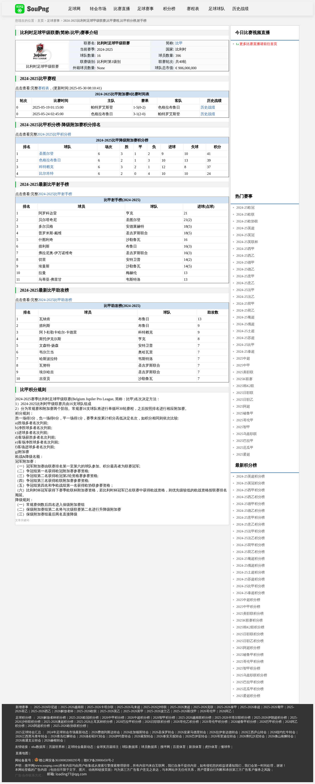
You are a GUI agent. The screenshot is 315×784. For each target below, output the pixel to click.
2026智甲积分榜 (164, 717)
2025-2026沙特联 (155, 707)
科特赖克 (46, 167)
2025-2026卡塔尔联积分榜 (233, 717)
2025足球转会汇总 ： (31, 732)
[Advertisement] (265, 120)
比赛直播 (122, 8)
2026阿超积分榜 (39, 726)
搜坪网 (165, 747)
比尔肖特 (46, 173)
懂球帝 (225, 747)
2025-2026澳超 (180, 707)
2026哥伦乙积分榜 (186, 721)
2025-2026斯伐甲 (185, 711)
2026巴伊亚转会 (196, 736)
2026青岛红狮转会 (63, 736)
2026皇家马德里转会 (191, 732)
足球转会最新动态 (80, 747)
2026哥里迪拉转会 (223, 736)
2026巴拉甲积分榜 (128, 721)
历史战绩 (240, 8)
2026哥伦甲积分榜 (215, 721)
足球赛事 (145, 8)
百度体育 (179, 747)
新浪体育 (195, 747)
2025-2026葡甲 (273, 707)
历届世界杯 (57, 747)
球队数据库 (130, 747)
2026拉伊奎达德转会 (223, 732)
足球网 (74, 8)
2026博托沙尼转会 (252, 736)
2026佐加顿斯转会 (136, 732)
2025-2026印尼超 (45, 707)
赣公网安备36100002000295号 (58, 760)
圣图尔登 (46, 153)
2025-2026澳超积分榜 (58, 721)
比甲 (179, 43)
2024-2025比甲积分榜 (54, 134)
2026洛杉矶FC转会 (92, 736)
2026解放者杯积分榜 (51, 717)
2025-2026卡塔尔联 (100, 707)
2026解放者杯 (63, 711)
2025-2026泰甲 (227, 707)
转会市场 (98, 8)
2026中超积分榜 (139, 717)
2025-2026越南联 (72, 707)
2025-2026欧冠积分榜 (84, 717)
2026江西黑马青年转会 (31, 736)
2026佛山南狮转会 (281, 736)
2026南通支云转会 (28, 740)
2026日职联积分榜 (157, 721)
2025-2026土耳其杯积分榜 (95, 721)
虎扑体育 (211, 747)
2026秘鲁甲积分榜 (243, 721)
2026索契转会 (143, 736)
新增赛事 (22, 707)
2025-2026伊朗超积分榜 (270, 717)
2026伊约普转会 (120, 736)
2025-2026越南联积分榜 (194, 717)
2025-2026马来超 (128, 707)
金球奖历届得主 (107, 747)
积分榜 (169, 8)
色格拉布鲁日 (50, 160)
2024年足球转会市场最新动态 (67, 732)
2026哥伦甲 (208, 711)
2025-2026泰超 (250, 707)
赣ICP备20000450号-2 (99, 760)
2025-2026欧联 (87, 711)
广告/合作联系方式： (52, 775)
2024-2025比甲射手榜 (55, 194)
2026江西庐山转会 (254, 732)
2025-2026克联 (203, 707)
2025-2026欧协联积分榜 (69, 726)
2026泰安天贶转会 (169, 736)
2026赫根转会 (53, 740)
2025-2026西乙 (41, 711)
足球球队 (216, 8)
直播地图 (22, 753)
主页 (40, 20)
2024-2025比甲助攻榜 (55, 300)
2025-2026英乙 (110, 711)
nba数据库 (38, 747)
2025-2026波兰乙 (158, 711)
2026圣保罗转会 (163, 732)
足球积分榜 (23, 717)
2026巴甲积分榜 (270, 721)
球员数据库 (149, 747)
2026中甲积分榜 (113, 717)
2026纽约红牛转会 (282, 732)
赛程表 (193, 8)
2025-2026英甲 (133, 711)
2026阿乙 (225, 711)
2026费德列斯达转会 (105, 732)
